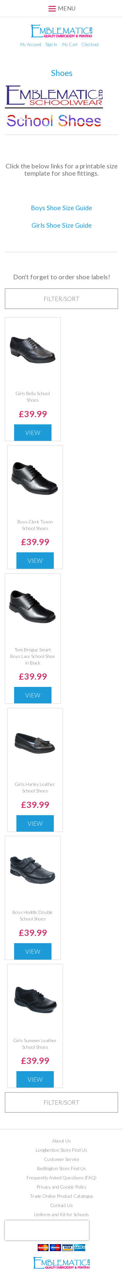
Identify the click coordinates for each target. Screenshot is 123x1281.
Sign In (51, 44)
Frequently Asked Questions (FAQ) (61, 1177)
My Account (30, 44)
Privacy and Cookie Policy (61, 1187)
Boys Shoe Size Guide (61, 208)
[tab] (61, 299)
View (32, 432)
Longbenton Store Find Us (61, 1150)
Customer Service (61, 1159)
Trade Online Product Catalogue (61, 1196)
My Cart (69, 44)
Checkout (90, 44)
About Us (61, 1140)
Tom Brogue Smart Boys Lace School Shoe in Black (32, 656)
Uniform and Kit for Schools (61, 1214)
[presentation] (47, 1230)
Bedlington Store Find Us (61, 1168)
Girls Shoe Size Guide (61, 225)
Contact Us (61, 1205)
